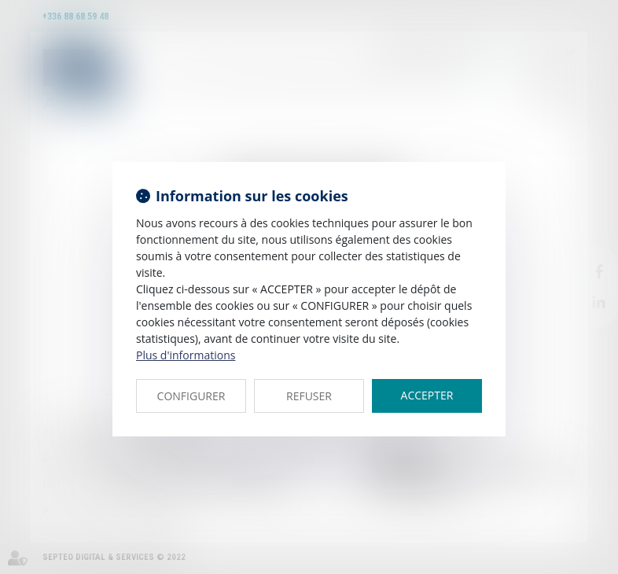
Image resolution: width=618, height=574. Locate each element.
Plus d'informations (185, 355)
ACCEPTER (427, 395)
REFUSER (309, 395)
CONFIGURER (191, 395)
